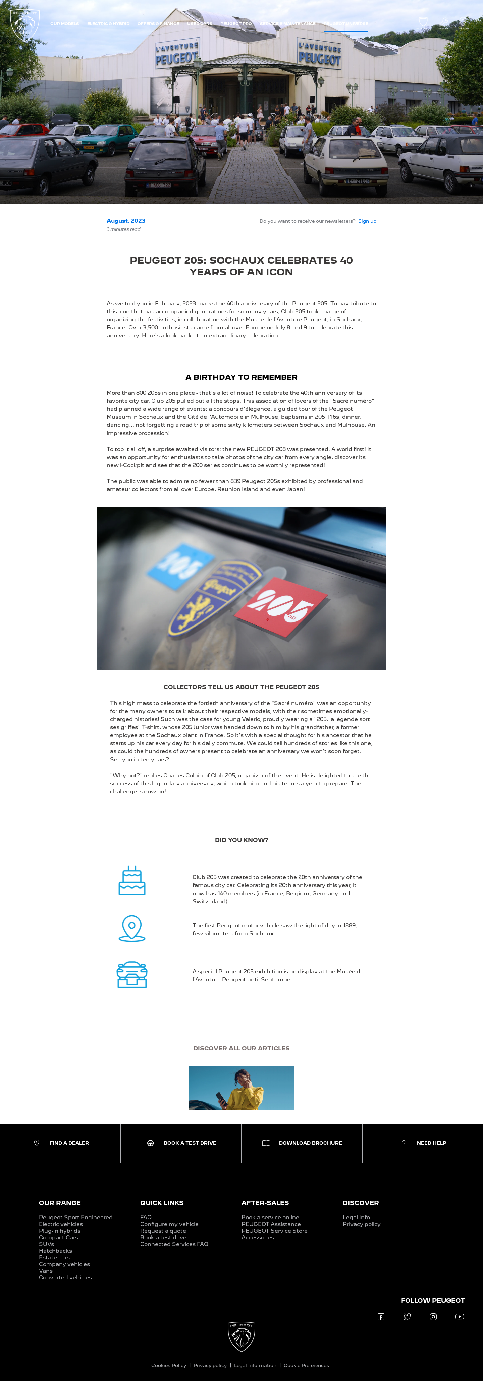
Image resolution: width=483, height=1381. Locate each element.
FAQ (146, 1217)
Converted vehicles (65, 1277)
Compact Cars (58, 1237)
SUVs (46, 1244)
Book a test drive (163, 1237)
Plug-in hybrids (59, 1231)
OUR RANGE (60, 1202)
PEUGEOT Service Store (274, 1231)
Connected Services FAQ (174, 1244)
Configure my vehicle (169, 1224)
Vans (46, 1271)
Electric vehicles (61, 1224)
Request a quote (163, 1231)
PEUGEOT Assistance (271, 1224)
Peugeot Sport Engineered (76, 1217)
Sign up (367, 221)
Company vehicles (64, 1264)
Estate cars (54, 1257)
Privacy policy (362, 1224)
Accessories (257, 1237)
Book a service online (270, 1217)
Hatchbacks (55, 1251)
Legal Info (356, 1217)
